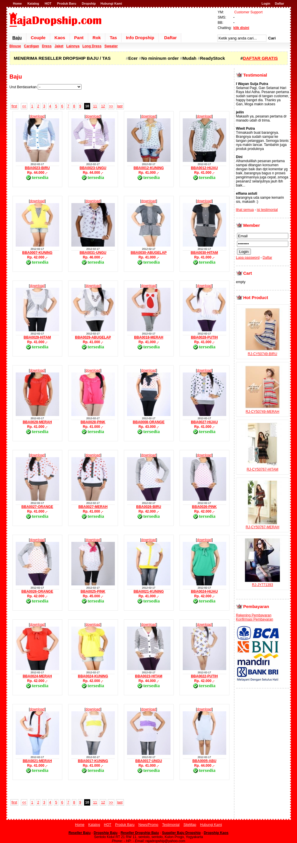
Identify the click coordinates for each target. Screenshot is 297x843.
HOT (48, 3)
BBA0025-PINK (93, 591)
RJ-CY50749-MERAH (262, 410)
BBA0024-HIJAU (204, 591)
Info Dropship (140, 37)
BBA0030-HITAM (204, 253)
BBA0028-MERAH (37, 422)
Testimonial (171, 825)
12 (103, 106)
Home (17, 3)
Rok (97, 37)
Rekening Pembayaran (253, 615)
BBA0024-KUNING (93, 676)
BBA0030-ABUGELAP (148, 253)
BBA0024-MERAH (37, 676)
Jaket (59, 46)
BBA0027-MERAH (93, 507)
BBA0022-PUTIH (204, 676)
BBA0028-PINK (93, 422)
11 (95, 106)
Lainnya (72, 46)
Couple (38, 37)
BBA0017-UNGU (148, 761)
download (37, 116)
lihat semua (245, 210)
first (14, 106)
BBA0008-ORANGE (148, 422)
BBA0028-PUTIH (204, 337)
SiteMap (189, 825)
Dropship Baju (105, 833)
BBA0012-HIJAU (204, 168)
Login (266, 3)
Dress (47, 46)
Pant (79, 37)
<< (24, 106)
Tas (113, 37)
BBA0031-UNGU (92, 253)
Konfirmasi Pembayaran (254, 619)
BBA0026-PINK (204, 507)
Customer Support (248, 12)
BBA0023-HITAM (148, 676)
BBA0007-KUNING (37, 253)
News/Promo (148, 825)
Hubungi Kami (111, 3)
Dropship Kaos (216, 833)
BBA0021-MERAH (37, 761)
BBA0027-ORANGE (37, 507)
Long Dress (92, 46)
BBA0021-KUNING (148, 591)
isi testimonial (267, 210)
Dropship (89, 3)
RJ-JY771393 (262, 583)
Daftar (279, 3)
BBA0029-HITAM (37, 337)
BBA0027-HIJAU (204, 422)
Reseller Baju (79, 833)
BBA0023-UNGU (92, 168)
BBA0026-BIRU (148, 507)
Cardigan (31, 46)
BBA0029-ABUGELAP (93, 337)
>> (111, 106)
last (120, 106)
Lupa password (248, 258)
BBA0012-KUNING (148, 168)
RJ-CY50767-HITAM (262, 467)
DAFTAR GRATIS (260, 58)
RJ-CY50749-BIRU (262, 352)
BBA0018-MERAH (148, 337)
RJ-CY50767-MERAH (262, 525)
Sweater (111, 46)
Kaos (60, 37)
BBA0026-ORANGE (37, 591)
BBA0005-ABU (204, 761)
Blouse (15, 46)
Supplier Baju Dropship (181, 833)
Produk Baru (66, 3)
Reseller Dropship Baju (140, 833)
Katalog (33, 3)
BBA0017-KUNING (93, 761)
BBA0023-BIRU (37, 168)
